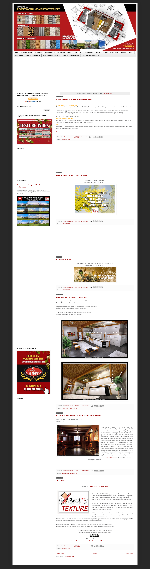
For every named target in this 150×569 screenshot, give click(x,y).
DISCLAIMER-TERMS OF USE (91, 55)
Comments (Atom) (69, 556)
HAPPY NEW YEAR (63, 260)
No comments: (85, 221)
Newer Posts (60, 553)
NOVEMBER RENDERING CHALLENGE (71, 297)
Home (95, 553)
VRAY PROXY (19, 55)
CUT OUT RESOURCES (64, 52)
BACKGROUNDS (50, 52)
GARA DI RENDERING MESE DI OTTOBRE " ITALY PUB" (78, 416)
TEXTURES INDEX (26, 52)
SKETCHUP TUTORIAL (86, 52)
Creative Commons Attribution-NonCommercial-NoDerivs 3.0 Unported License (95, 541)
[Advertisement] (94, 74)
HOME (17, 52)
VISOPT (123, 52)
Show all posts (107, 93)
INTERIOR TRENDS (102, 52)
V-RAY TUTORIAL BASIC (33, 55)
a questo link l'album (109, 458)
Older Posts (129, 553)
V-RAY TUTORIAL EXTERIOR (51, 55)
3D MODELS (38, 52)
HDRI (75, 52)
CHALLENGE (65, 408)
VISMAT (130, 52)
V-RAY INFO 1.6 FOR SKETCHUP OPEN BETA (74, 99)
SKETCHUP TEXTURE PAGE (99, 486)
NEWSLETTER (66, 139)
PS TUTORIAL (114, 52)
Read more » (59, 132)
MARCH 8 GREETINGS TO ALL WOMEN (72, 175)
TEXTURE (60, 481)
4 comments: (84, 137)
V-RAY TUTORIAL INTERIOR (71, 55)
